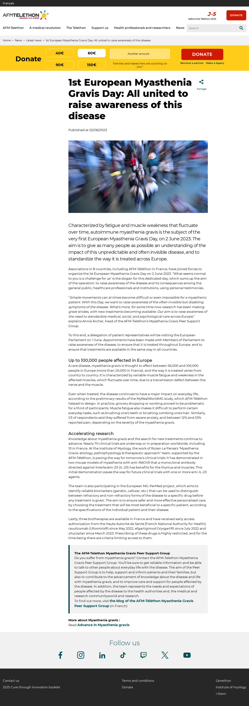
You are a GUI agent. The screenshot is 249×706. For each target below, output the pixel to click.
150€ (91, 65)
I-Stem (221, 694)
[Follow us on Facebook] (60, 658)
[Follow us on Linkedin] (102, 657)
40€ (60, 53)
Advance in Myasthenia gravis (103, 625)
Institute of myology (231, 687)
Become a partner (192, 62)
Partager (202, 83)
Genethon (223, 681)
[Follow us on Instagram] (80, 658)
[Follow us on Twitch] (143, 657)
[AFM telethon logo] (26, 19)
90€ (60, 65)
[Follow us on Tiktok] (123, 657)
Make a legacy (215, 62)
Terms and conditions (138, 681)
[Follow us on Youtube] (187, 657)
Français (8, 3)
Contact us (11, 681)
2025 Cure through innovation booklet (31, 687)
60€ (92, 53)
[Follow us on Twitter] (164, 658)
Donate (236, 15)
